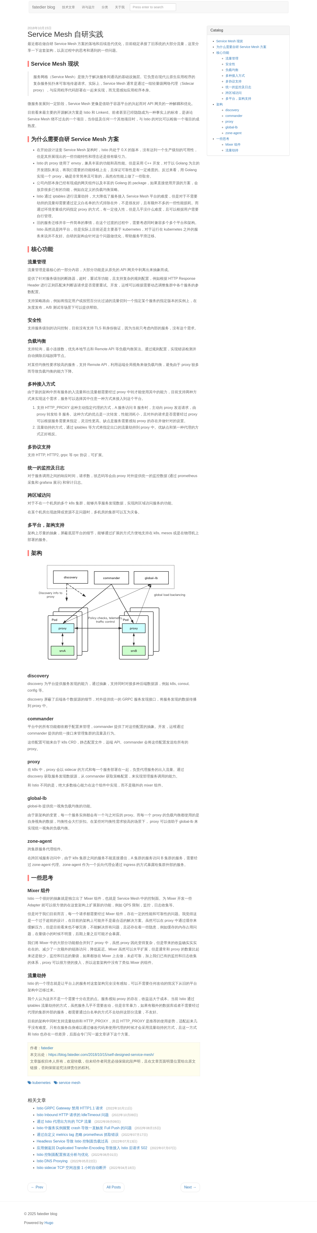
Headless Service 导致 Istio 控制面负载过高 (72, 1141)
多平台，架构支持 (238, 98)
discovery (232, 110)
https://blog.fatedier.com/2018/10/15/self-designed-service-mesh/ (101, 1055)
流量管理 (232, 58)
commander (234, 116)
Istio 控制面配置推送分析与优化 (63, 1155)
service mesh (67, 1083)
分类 (105, 7)
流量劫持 (232, 150)
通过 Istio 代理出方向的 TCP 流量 (64, 1121)
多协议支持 (234, 81)
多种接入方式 (235, 75)
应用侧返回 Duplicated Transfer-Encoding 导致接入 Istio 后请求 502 (92, 1148)
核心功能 (222, 52)
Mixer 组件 (233, 144)
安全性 (230, 64)
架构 (219, 104)
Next (190, 1187)
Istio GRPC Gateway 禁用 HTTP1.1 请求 (70, 1108)
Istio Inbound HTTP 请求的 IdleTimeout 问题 (73, 1115)
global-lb (232, 127)
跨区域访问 (234, 93)
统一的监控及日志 (238, 87)
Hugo (48, 1223)
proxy (229, 121)
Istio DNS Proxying (52, 1161)
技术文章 (68, 7)
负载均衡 (232, 70)
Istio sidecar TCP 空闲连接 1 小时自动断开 (71, 1168)
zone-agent (234, 133)
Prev (37, 1187)
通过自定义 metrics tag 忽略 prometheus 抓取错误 (78, 1135)
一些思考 (222, 139)
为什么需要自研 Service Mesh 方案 (241, 47)
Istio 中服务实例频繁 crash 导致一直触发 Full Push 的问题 (84, 1128)
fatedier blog (43, 7)
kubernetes (39, 1083)
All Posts (113, 1187)
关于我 (120, 7)
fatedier (47, 1048)
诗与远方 (88, 7)
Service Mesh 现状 (229, 41)
